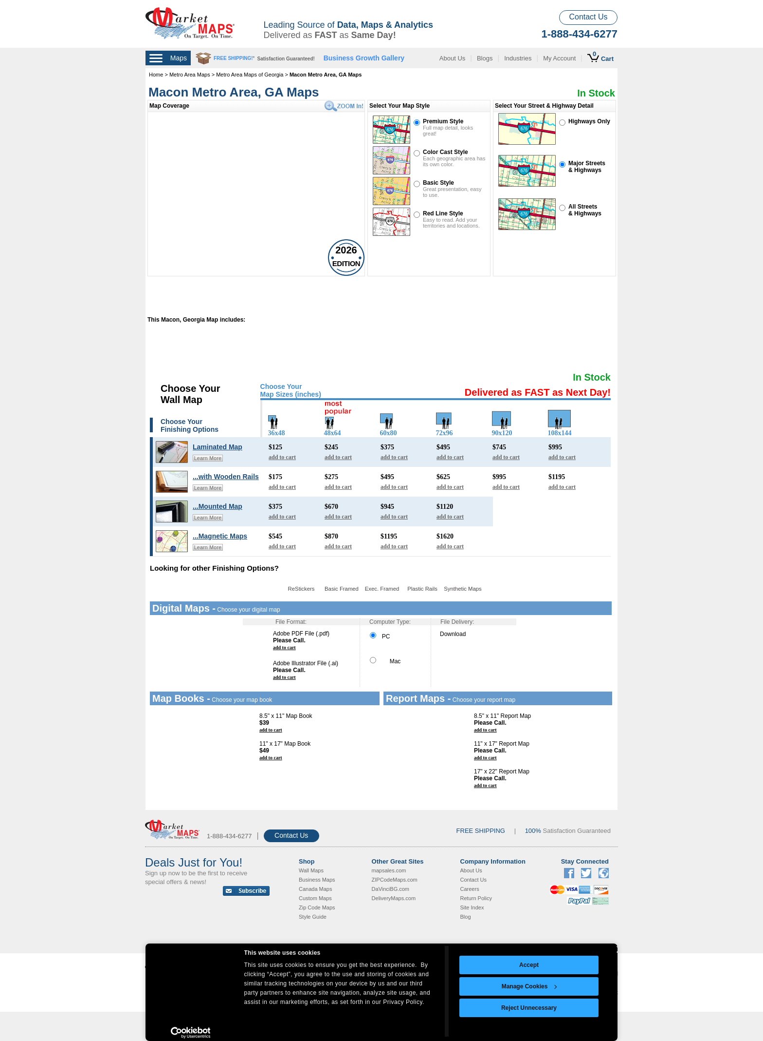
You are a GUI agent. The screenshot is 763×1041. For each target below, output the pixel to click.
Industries (517, 58)
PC (380, 636)
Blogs (485, 58)
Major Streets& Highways (586, 167)
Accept (529, 965)
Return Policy (476, 898)
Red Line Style (443, 213)
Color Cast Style (445, 152)
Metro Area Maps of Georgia (249, 74)
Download (453, 634)
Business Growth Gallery (364, 58)
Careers (469, 889)
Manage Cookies (529, 986)
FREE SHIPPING (480, 830)
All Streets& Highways (584, 210)
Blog (465, 917)
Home (156, 74)
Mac (385, 661)
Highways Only (589, 121)
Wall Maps (311, 870)
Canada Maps (315, 889)
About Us (452, 58)
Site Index (472, 907)
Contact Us (588, 17)
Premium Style (443, 121)
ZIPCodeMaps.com (395, 880)
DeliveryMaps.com (394, 898)
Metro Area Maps (190, 74)
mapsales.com (389, 870)
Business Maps (317, 880)
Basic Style (438, 182)
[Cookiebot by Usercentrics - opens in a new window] (190, 1033)
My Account (559, 58)
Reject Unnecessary (529, 1007)
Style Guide (313, 917)
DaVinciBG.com (390, 889)
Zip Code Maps (317, 907)
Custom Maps (315, 898)
